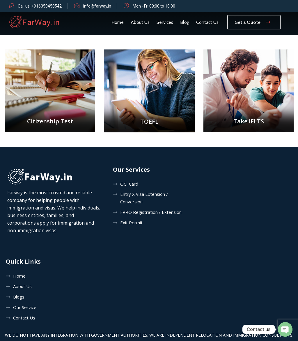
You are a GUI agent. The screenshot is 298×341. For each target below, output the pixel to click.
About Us (140, 22)
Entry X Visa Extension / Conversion (144, 198)
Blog (184, 22)
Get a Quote (254, 22)
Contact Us (207, 22)
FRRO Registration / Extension (151, 212)
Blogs (18, 297)
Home (117, 22)
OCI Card (129, 184)
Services (165, 22)
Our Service (24, 307)
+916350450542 (46, 6)
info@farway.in (97, 6)
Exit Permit (131, 222)
